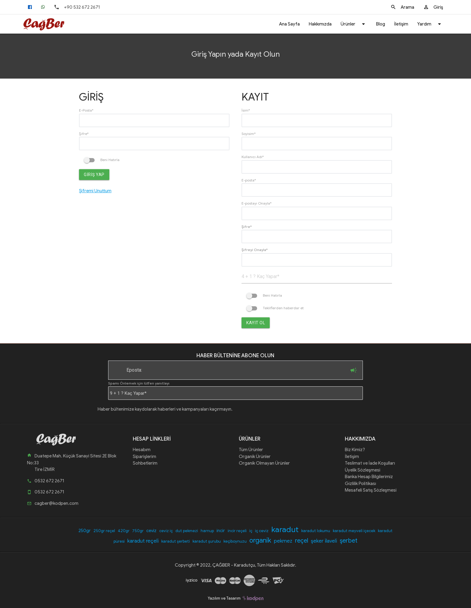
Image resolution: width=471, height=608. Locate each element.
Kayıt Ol (255, 322)
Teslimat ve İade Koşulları (370, 463)
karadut (285, 529)
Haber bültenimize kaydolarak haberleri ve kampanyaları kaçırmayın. (165, 409)
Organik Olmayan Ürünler (264, 463)
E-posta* (249, 180)
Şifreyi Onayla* (255, 249)
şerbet (348, 540)
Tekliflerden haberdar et (275, 308)
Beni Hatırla (102, 159)
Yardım (430, 24)
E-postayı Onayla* (257, 203)
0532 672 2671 (45, 481)
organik (260, 540)
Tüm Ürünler (251, 449)
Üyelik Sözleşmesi (362, 470)
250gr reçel (104, 530)
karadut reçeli (143, 541)
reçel (301, 540)
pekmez (283, 541)
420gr (123, 530)
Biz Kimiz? (355, 449)
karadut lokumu (315, 530)
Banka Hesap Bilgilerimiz (369, 476)
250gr (84, 530)
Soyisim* (249, 133)
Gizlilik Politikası (360, 483)
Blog (380, 24)
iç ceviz (262, 530)
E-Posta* (86, 110)
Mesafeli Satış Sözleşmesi (371, 490)
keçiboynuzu (235, 541)
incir (221, 530)
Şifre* (84, 133)
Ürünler (354, 24)
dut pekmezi (186, 530)
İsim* (246, 110)
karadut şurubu (207, 541)
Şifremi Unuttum (95, 190)
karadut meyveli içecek (354, 530)
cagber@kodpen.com (52, 503)
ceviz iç (166, 530)
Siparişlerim (144, 456)
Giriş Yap (94, 174)
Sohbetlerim (145, 463)
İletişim (401, 24)
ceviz (151, 530)
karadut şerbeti (175, 541)
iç (250, 530)
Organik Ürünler (255, 456)
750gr (138, 530)
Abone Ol (354, 370)
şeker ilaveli (324, 541)
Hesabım (141, 449)
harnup (207, 530)
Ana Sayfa (289, 24)
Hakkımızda (320, 24)
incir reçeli (237, 530)
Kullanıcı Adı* (253, 156)
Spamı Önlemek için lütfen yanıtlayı (138, 383)
